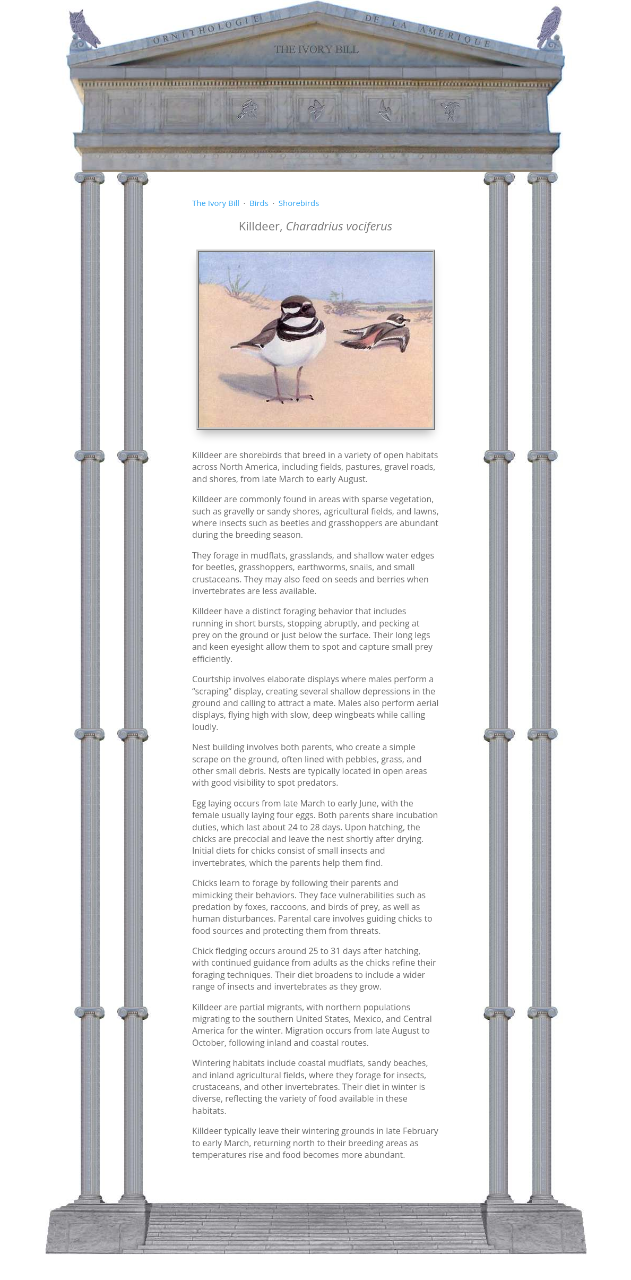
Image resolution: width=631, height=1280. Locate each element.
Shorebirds (299, 202)
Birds (259, 202)
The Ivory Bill (215, 202)
